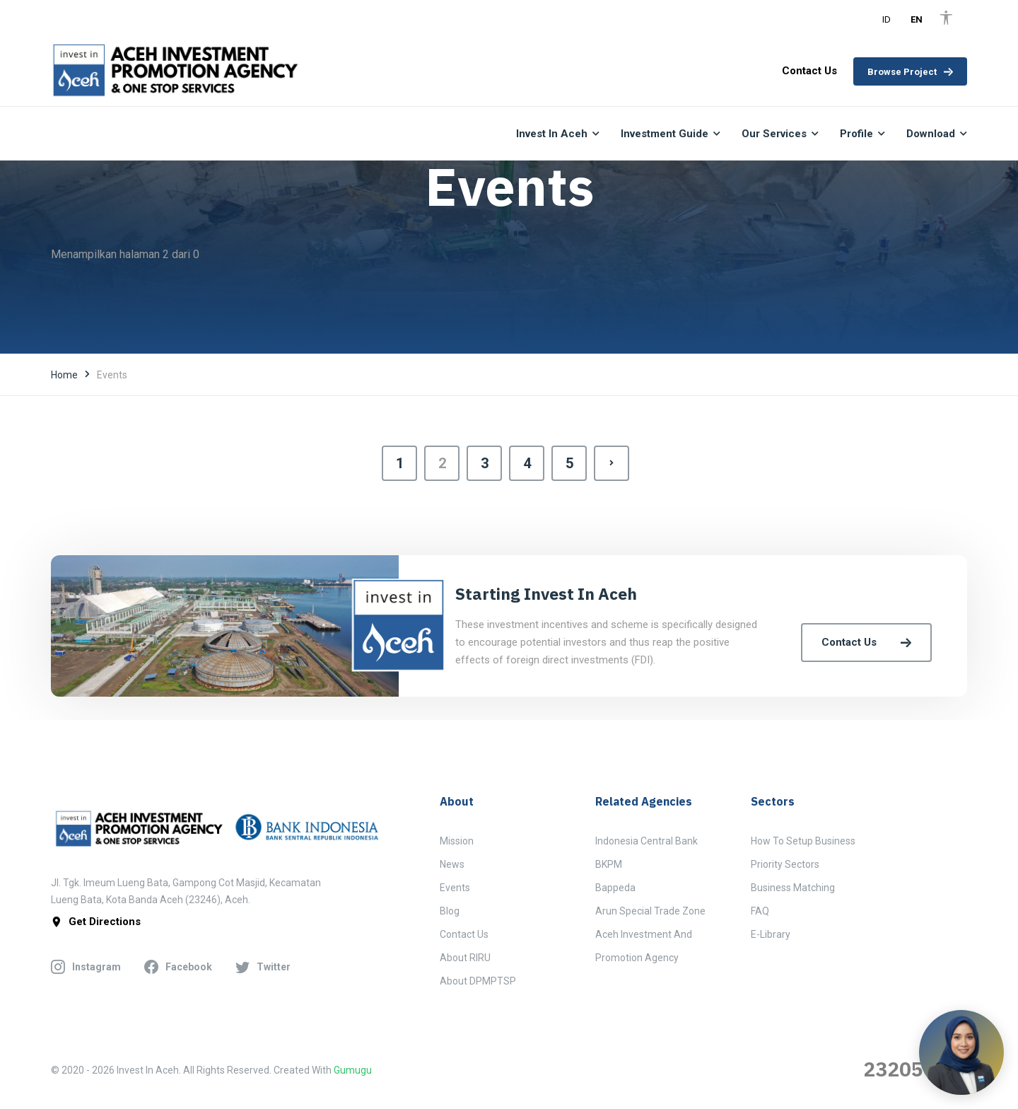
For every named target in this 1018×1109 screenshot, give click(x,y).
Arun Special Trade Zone (650, 911)
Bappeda (615, 887)
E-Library (770, 934)
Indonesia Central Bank (646, 841)
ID (886, 19)
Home (64, 375)
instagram (86, 966)
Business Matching (793, 887)
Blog (450, 911)
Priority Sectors (785, 864)
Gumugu (353, 1070)
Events (455, 887)
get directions (96, 922)
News (452, 864)
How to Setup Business (803, 841)
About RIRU (465, 957)
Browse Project (910, 71)
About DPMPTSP (478, 981)
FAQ (760, 911)
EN (917, 19)
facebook (178, 966)
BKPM (608, 864)
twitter (263, 966)
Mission (457, 841)
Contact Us (866, 642)
